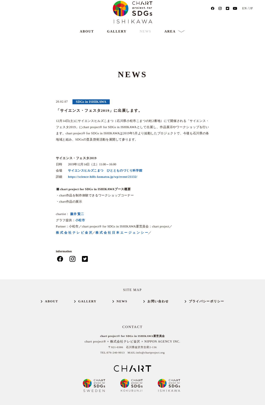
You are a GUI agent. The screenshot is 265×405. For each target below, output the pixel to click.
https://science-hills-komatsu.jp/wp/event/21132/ (102, 176)
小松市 (80, 220)
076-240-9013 (116, 352)
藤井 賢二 (77, 214)
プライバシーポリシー (206, 301)
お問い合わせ (158, 301)
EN (248, 15)
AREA (170, 45)
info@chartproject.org (150, 352)
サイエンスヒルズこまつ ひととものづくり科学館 (105, 170)
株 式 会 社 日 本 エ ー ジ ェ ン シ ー (121, 232)
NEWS (145, 45)
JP (255, 15)
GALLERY (116, 45)
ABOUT (87, 45)
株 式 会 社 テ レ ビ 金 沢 (74, 232)
